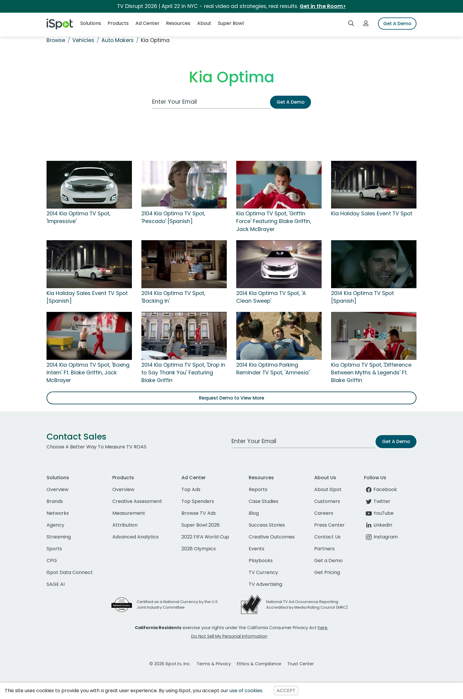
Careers (323, 513)
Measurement (128, 513)
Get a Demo (328, 560)
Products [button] (118, 23)
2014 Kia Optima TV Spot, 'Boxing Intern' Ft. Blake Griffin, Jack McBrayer (88, 372)
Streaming (59, 536)
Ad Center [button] (147, 23)
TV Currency (263, 572)
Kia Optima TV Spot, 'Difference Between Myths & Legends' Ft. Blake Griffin (371, 372)
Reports (258, 489)
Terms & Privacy (214, 664)
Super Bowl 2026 (200, 525)
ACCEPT (286, 690)
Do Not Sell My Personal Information (229, 636)
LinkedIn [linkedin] (378, 525)
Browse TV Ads (198, 513)
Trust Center (300, 664)
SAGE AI (56, 584)
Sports (54, 548)
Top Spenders (197, 501)
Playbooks (261, 560)
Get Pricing (327, 572)
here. (323, 628)
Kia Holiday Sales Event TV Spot (371, 213)
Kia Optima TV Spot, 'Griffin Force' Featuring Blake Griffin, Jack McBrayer (273, 221)
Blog (254, 513)
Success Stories (267, 525)
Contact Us (327, 536)
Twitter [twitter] (377, 501)
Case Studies (263, 501)
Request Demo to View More (231, 398)
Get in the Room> (323, 6)
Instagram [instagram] (381, 536)
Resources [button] (178, 23)
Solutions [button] (90, 23)
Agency (55, 525)
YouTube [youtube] (379, 513)
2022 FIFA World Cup (205, 536)
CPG (52, 560)
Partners (324, 548)
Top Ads (190, 489)
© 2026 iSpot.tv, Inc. (170, 664)
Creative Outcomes (272, 536)
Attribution (125, 525)
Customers (327, 501)
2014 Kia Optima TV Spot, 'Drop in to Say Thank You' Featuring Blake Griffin (183, 372)
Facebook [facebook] (380, 489)
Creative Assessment (137, 501)
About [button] (204, 23)
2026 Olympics (198, 548)
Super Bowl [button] (231, 23)
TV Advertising (265, 584)
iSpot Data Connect (70, 572)
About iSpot (327, 489)
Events (256, 548)
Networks (58, 513)
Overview (57, 489)
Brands (55, 501)
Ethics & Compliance (259, 664)
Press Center (329, 525)
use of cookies (245, 690)
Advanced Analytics (135, 536)
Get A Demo (397, 23)
